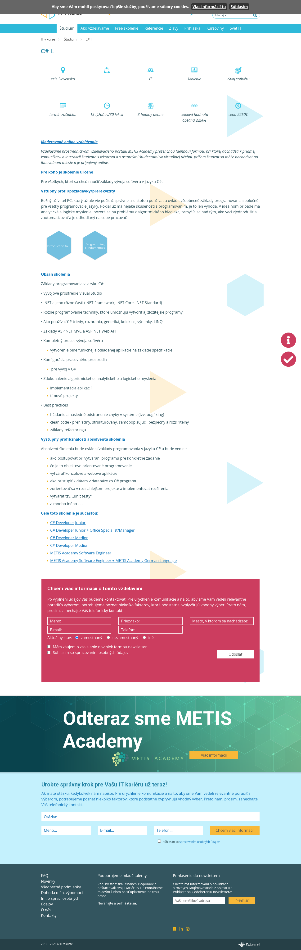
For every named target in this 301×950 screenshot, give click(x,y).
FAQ (44, 875)
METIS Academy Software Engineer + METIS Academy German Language (113, 560)
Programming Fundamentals (95, 246)
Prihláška (192, 28)
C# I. (89, 39)
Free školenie (126, 28)
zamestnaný (88, 637)
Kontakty (49, 915)
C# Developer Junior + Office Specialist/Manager (92, 530)
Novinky (48, 881)
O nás (46, 909)
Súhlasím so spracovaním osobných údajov (87, 652)
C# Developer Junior (67, 522)
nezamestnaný (122, 637)
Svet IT (236, 28)
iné (148, 637)
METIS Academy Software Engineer (80, 553)
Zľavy (173, 28)
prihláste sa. (127, 903)
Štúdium (67, 28)
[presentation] (83, 669)
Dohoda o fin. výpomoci (62, 892)
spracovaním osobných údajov (200, 842)
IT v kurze (48, 39)
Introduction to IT (59, 246)
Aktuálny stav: (59, 637)
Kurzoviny (215, 28)
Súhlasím (239, 6)
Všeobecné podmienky (61, 887)
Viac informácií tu (209, 6)
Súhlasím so (191, 842)
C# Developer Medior (69, 537)
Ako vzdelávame (95, 28)
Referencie (153, 28)
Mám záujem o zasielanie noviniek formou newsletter (97, 646)
